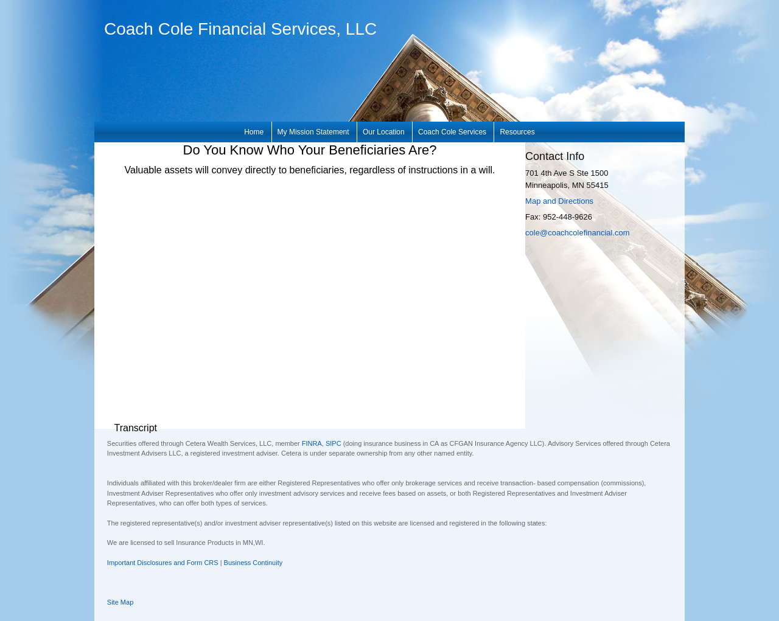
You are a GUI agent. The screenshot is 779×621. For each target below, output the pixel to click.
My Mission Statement (313, 132)
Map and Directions (559, 201)
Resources (517, 132)
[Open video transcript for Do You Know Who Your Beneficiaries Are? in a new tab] (135, 428)
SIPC (333, 443)
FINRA (312, 443)
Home (254, 132)
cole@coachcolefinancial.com (577, 232)
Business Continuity (253, 562)
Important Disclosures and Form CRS (162, 562)
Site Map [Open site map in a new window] (120, 602)
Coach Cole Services (452, 132)
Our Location (384, 132)
